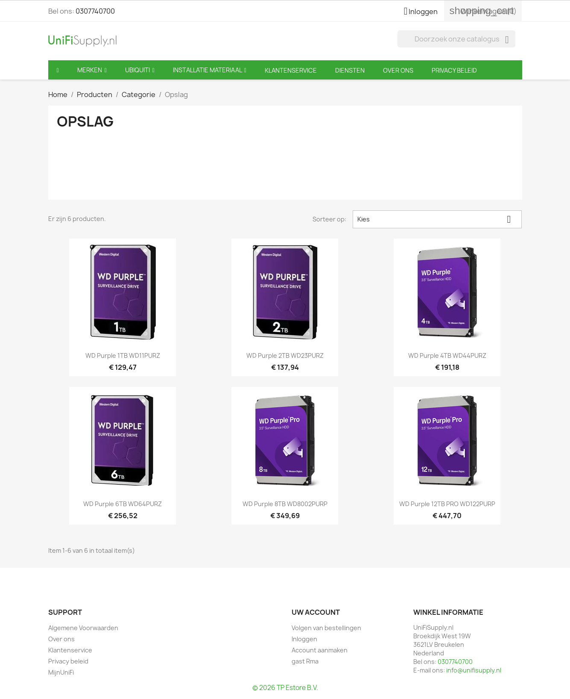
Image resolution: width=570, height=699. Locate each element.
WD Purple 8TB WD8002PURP (285, 504)
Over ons (61, 639)
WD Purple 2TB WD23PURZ (285, 355)
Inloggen (304, 639)
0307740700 (95, 11)
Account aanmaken (320, 650)
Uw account (316, 612)
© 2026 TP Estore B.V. (285, 687)
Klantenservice (70, 650)
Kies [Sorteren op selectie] (437, 219)
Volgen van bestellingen (326, 628)
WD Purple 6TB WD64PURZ (122, 504)
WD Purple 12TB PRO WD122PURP (447, 504)
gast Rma (305, 661)
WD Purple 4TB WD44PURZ (447, 355)
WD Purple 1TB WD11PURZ (122, 355)
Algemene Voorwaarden (83, 628)
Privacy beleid (68, 661)
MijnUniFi (61, 672)
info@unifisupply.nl (473, 670)
